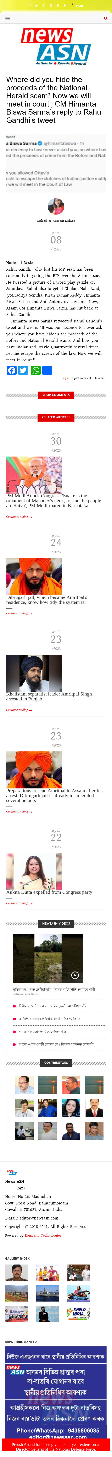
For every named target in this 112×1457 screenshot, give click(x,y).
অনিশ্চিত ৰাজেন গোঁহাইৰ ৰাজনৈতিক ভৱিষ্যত (49, 1019)
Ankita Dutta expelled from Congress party (49, 892)
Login (79, 6)
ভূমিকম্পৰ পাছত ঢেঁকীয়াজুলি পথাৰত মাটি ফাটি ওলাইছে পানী (54, 989)
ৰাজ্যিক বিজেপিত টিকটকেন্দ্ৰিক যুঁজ (42, 1031)
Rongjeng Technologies (43, 1235)
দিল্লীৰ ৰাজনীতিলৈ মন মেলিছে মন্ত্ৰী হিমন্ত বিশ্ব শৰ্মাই (52, 1006)
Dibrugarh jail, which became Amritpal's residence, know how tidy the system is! (46, 600)
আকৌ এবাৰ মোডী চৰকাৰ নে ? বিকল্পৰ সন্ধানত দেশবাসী (56, 1044)
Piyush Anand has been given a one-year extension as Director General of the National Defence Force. (56, 1446)
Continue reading (17, 516)
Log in (65, 378)
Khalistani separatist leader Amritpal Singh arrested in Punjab (49, 696)
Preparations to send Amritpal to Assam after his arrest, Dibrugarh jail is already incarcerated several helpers (54, 795)
